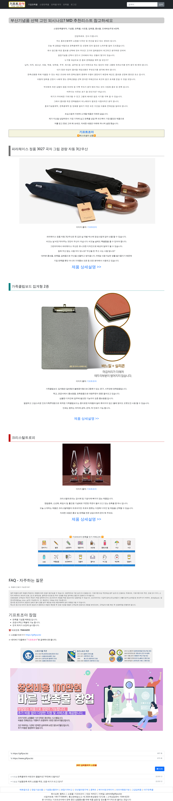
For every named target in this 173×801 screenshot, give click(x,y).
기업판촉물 (33, 4)
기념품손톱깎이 (52, 789)
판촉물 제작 (56, 4)
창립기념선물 (37, 789)
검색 (161, 4)
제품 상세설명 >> (86, 266)
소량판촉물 (44, 4)
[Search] (142, 4)
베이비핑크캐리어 (106, 789)
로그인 (74, 4)
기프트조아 (92, 227)
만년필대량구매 (81, 789)
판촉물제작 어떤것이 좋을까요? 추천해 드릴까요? (39, 776)
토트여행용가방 (123, 789)
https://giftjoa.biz (33, 635)
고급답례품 (137, 789)
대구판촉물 (148, 789)
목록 (160, 769)
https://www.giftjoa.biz (23, 758)
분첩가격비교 (67, 789)
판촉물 (66, 4)
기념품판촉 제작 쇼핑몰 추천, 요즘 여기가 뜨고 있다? (40, 781)
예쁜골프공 (24, 789)
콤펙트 (93, 789)
